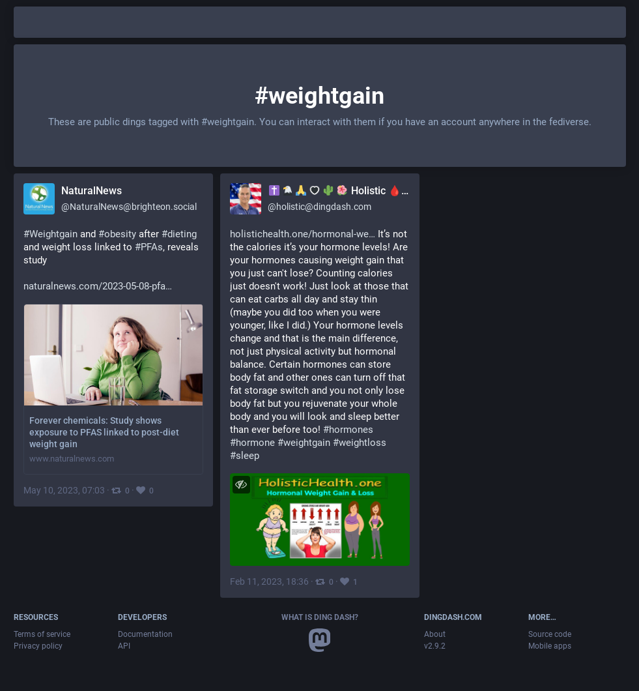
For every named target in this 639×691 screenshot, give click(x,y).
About (435, 634)
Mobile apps (549, 646)
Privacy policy (38, 646)
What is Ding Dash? (319, 617)
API (124, 646)
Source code (549, 634)
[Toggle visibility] (241, 484)
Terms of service (42, 634)
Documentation (145, 634)
